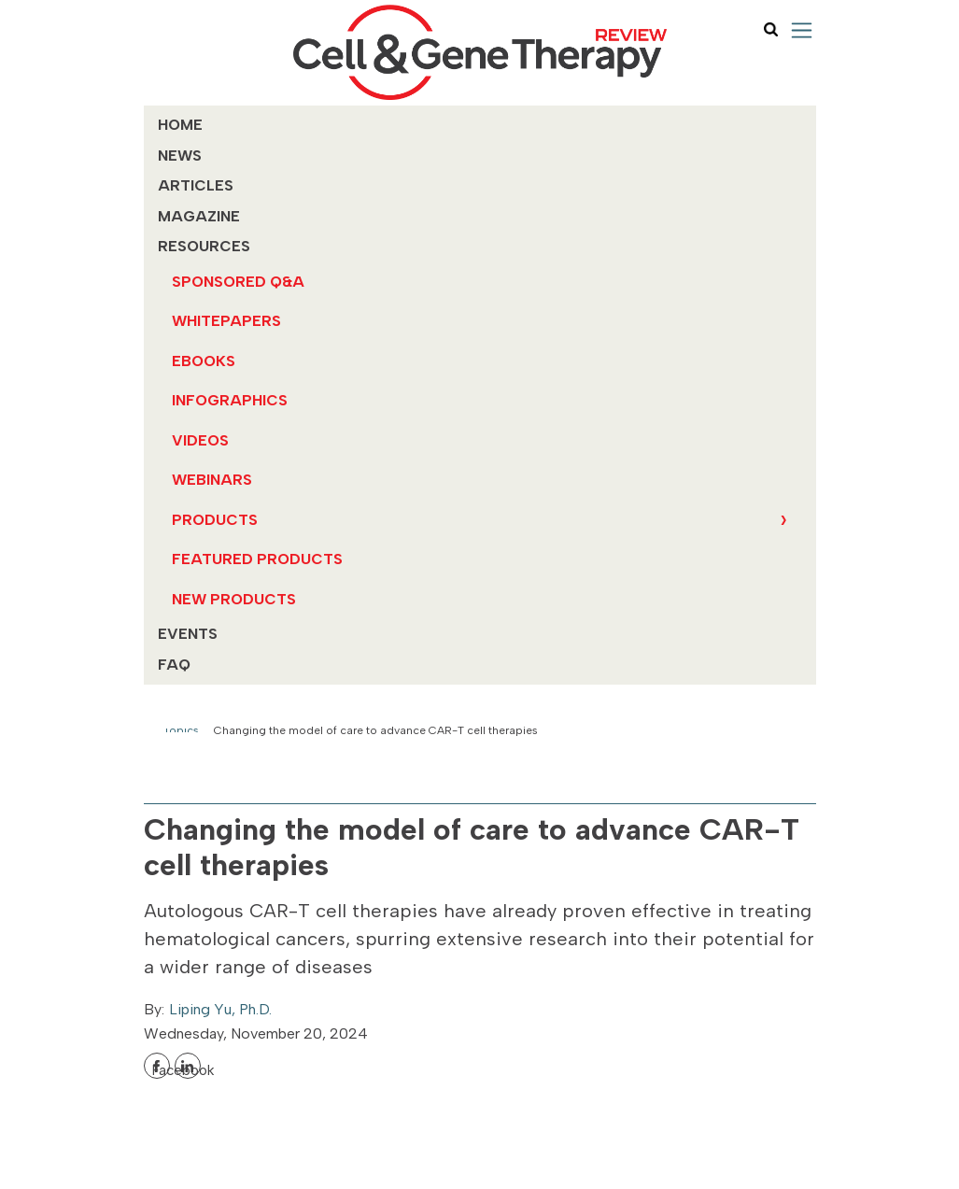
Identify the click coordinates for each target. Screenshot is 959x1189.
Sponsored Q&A (238, 281)
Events (188, 634)
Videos (200, 440)
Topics (181, 730)
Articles (195, 185)
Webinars (212, 479)
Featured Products (257, 559)
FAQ (174, 664)
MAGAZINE (199, 216)
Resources (204, 246)
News (180, 155)
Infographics (230, 400)
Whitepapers (226, 321)
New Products (234, 599)
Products (215, 520)
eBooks (203, 361)
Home (180, 125)
